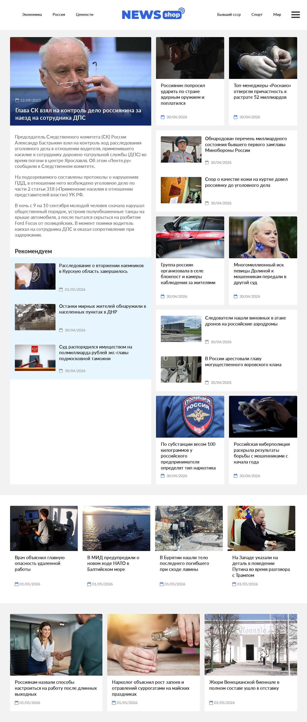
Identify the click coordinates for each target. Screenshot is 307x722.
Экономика (32, 14)
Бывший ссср (229, 14)
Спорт (256, 14)
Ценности (84, 14)
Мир (277, 14)
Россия (59, 14)
